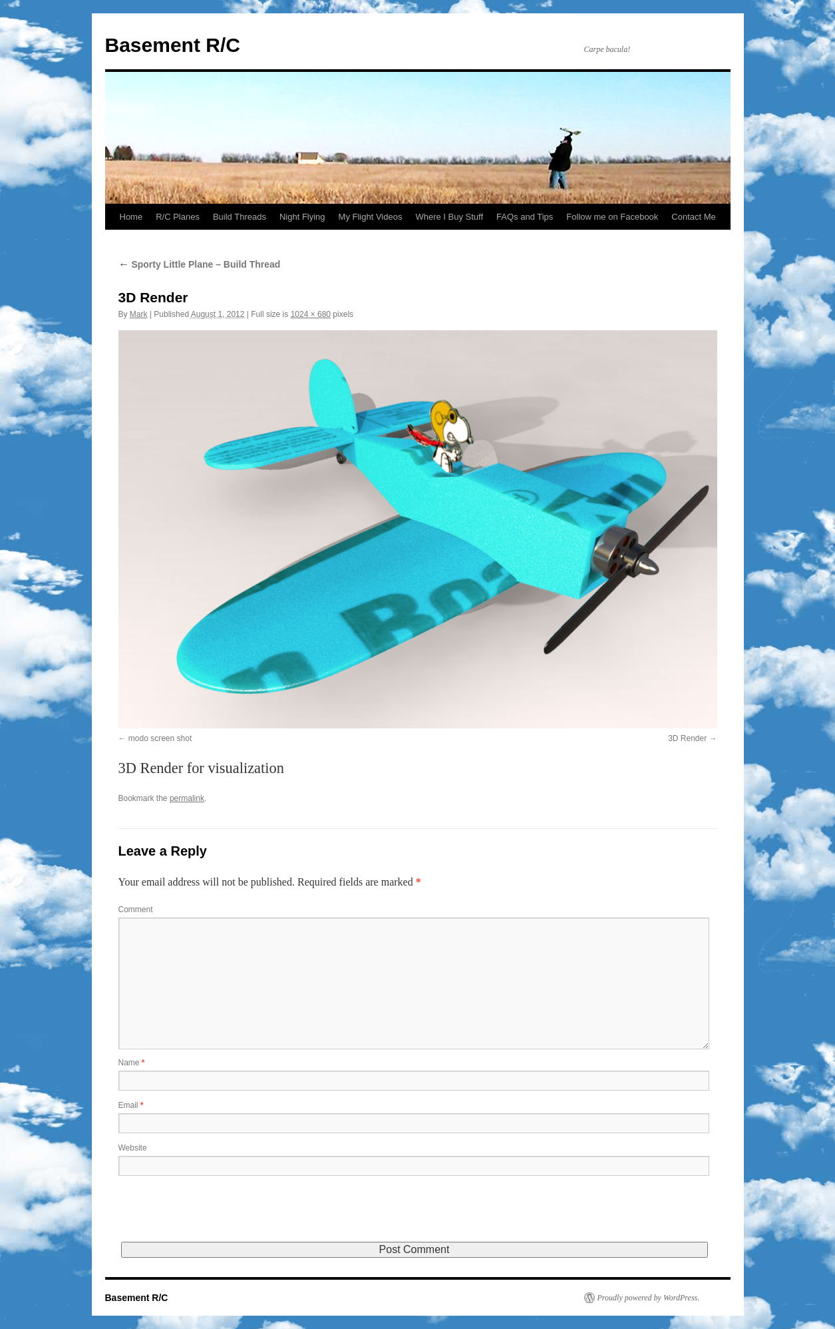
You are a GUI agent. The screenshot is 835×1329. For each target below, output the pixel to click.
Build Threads (239, 217)
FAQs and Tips (524, 217)
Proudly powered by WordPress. (648, 1297)
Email (131, 1105)
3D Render (687, 738)
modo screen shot (160, 738)
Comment (135, 909)
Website (132, 1148)
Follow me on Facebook (612, 217)
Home (131, 217)
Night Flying (302, 217)
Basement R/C (172, 45)
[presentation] (219, 1216)
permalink (187, 798)
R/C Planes (178, 217)
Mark (139, 314)
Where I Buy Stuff (449, 217)
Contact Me (693, 217)
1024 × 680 (311, 314)
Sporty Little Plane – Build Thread (199, 264)
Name (131, 1062)
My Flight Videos (371, 217)
